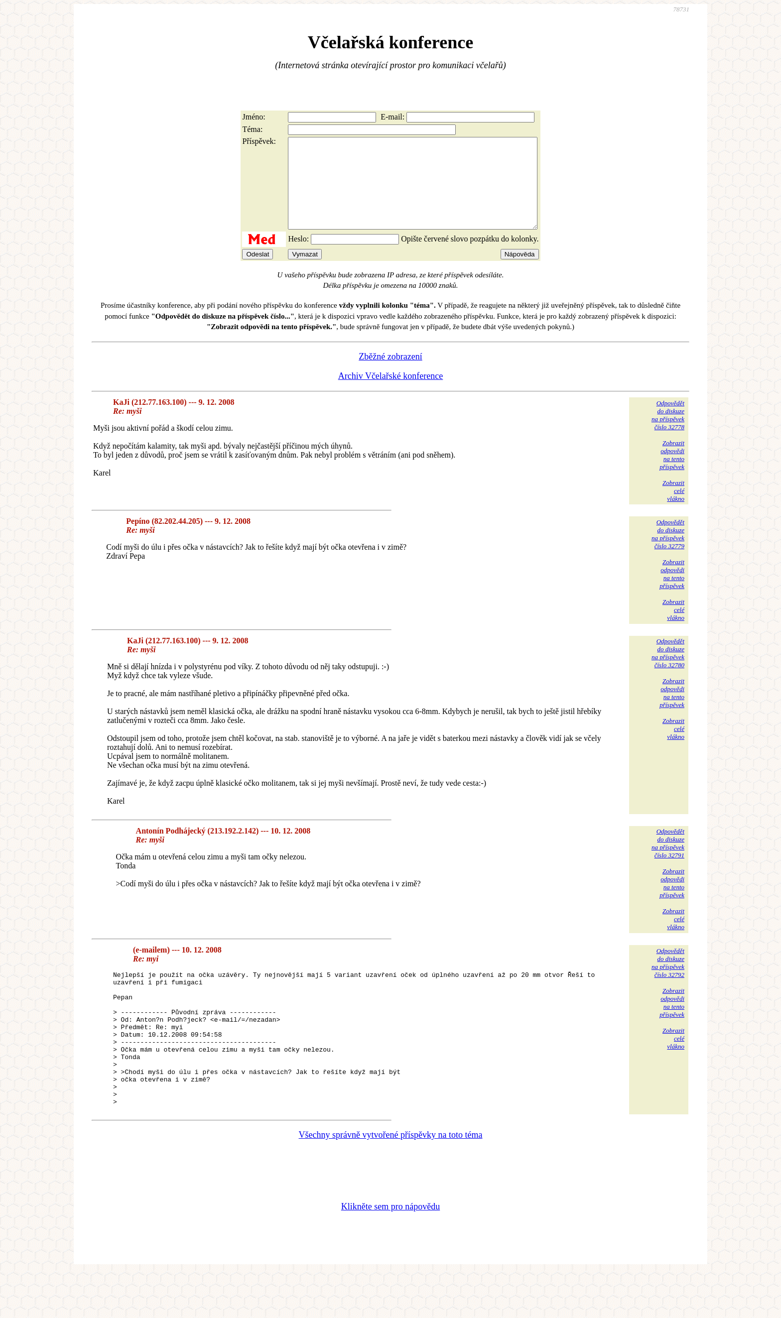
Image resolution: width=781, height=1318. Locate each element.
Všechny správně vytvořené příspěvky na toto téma (391, 1180)
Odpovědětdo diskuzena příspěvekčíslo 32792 (667, 980)
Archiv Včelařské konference (390, 394)
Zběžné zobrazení (390, 374)
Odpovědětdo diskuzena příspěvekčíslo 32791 (667, 861)
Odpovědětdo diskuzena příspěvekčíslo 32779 (667, 552)
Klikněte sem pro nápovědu (390, 1251)
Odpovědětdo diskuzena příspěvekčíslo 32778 (667, 433)
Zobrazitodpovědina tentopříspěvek (671, 472)
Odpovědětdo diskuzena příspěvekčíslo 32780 (667, 671)
